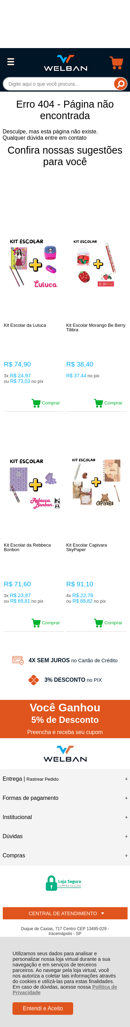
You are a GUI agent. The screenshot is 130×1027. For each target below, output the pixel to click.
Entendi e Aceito (43, 1008)
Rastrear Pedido (43, 779)
